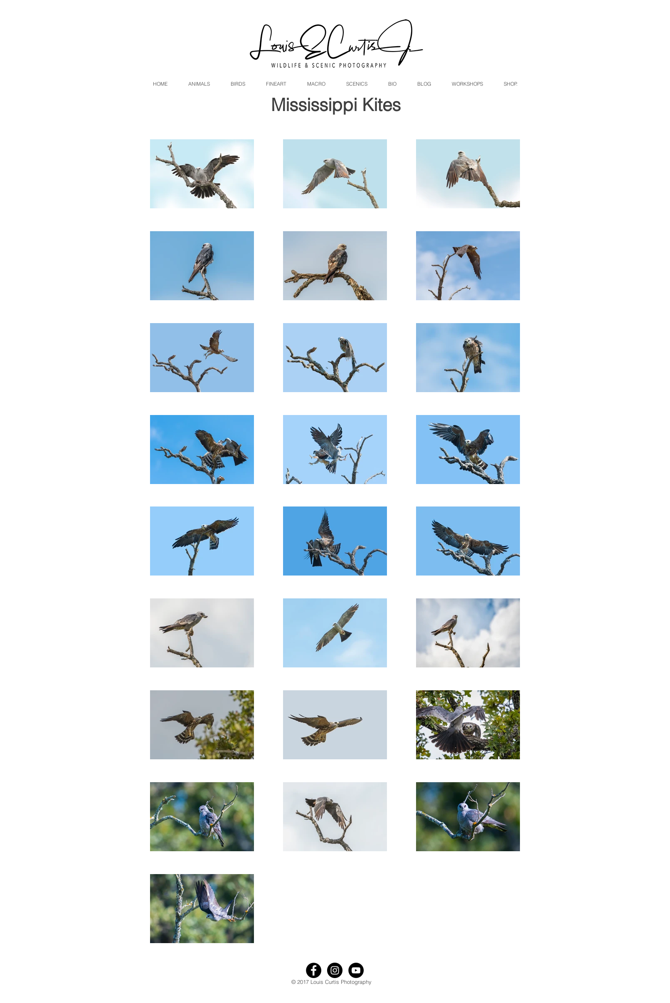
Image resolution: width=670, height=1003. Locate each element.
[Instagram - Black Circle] (334, 970)
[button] (199, 84)
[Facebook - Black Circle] (313, 970)
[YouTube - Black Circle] (356, 970)
